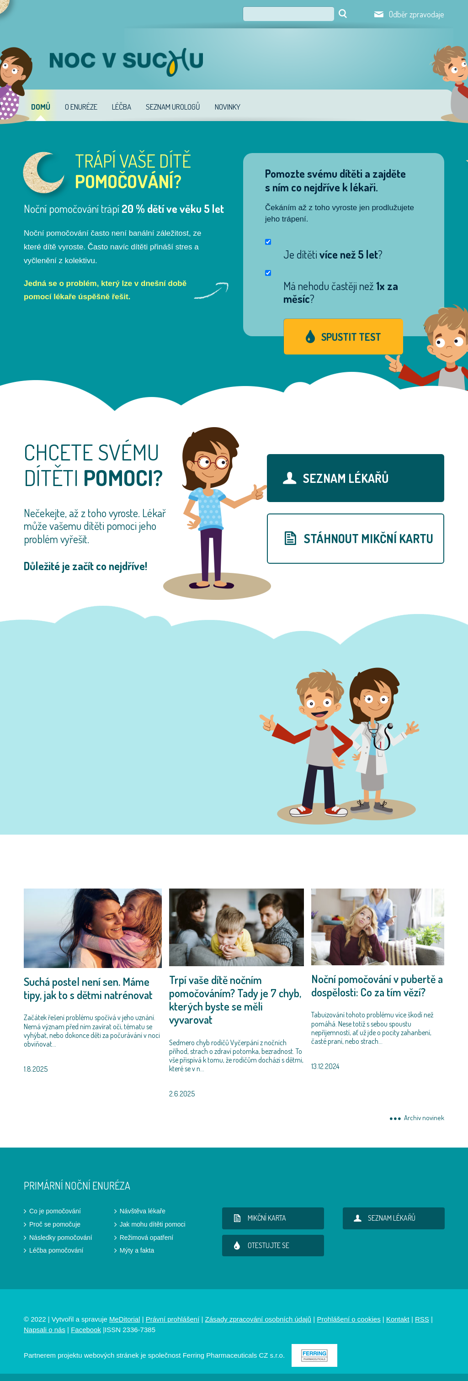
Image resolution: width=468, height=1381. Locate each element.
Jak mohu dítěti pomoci (153, 1224)
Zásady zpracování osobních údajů (258, 1319)
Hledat (342, 13)
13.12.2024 (377, 980)
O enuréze (81, 106)
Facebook (86, 1329)
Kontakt (398, 1319)
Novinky (227, 106)
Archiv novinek (424, 1118)
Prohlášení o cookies (348, 1319)
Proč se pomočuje (54, 1224)
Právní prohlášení (173, 1319)
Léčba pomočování (56, 1250)
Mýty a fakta (137, 1250)
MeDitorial (124, 1319)
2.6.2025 (236, 993)
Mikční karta (257, 1218)
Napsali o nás (44, 1329)
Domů (40, 106)
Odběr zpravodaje (416, 14)
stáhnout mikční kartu (355, 538)
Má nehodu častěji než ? (340, 293)
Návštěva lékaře (142, 1211)
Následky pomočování (60, 1237)
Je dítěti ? (333, 254)
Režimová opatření (147, 1237)
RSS (422, 1319)
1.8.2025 (93, 981)
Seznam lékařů (332, 477)
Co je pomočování (55, 1211)
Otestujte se (259, 1245)
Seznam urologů (173, 106)
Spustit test (351, 336)
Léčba (121, 106)
